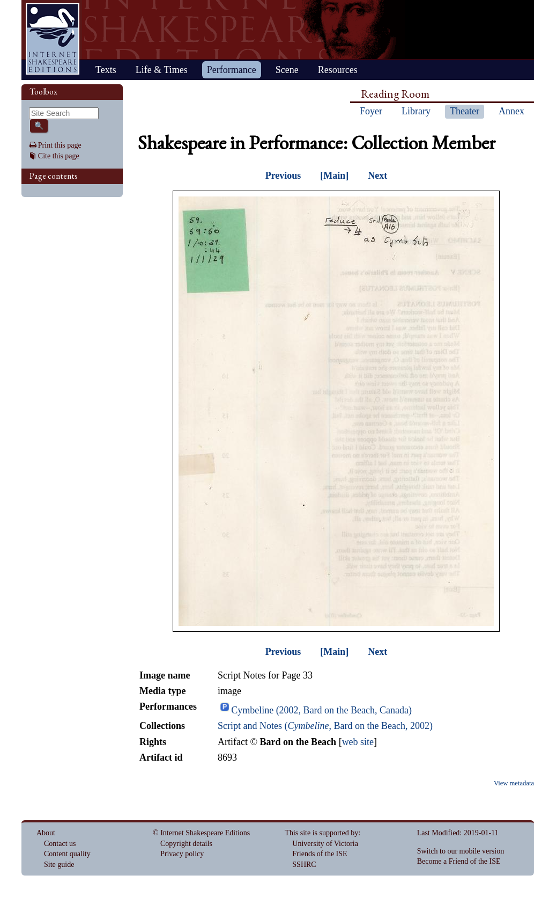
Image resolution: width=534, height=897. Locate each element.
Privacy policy (182, 854)
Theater (464, 111)
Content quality (67, 854)
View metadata (514, 783)
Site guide (59, 864)
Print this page (59, 145)
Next (377, 175)
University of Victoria (325, 844)
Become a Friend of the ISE (459, 861)
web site (358, 741)
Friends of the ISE (319, 854)
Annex (511, 111)
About (45, 833)
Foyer (371, 111)
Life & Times (162, 69)
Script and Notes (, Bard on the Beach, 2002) (325, 725)
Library (416, 111)
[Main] (334, 175)
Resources (338, 69)
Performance (231, 69)
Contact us (60, 844)
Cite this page (58, 156)
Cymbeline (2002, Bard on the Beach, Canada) (321, 710)
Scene (287, 69)
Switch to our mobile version (461, 851)
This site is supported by (321, 833)
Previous (283, 175)
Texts (105, 69)
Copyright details (186, 844)
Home (52, 39)
